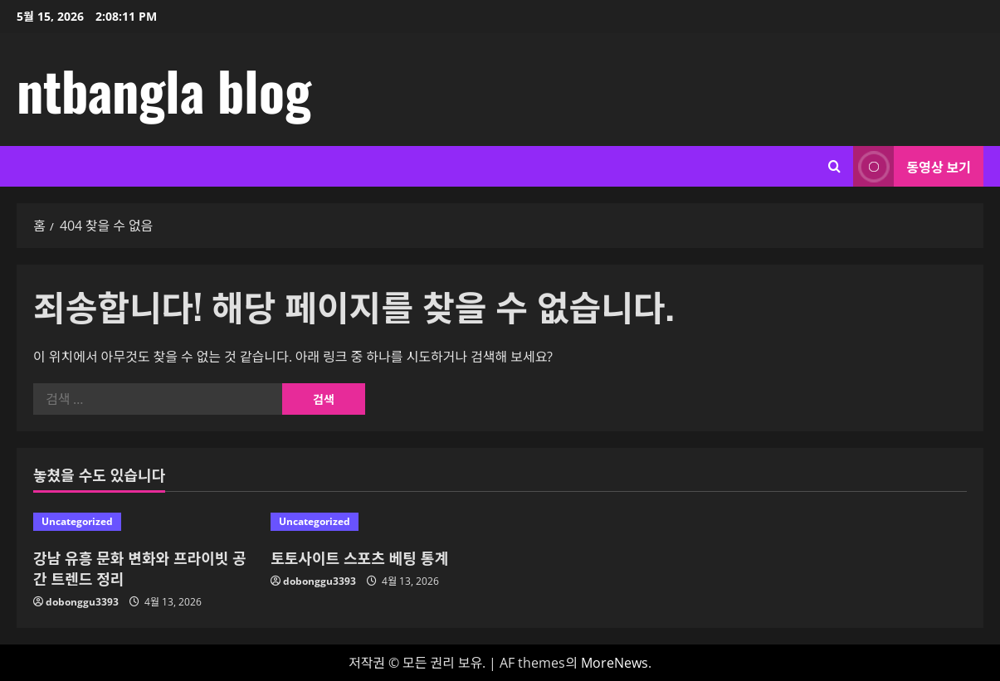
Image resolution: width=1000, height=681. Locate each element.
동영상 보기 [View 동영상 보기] (912, 166)
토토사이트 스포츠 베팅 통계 (359, 557)
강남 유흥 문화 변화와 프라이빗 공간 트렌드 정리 (139, 568)
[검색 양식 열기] (834, 166)
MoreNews (614, 663)
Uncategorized (77, 521)
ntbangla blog (164, 90)
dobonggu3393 (82, 602)
